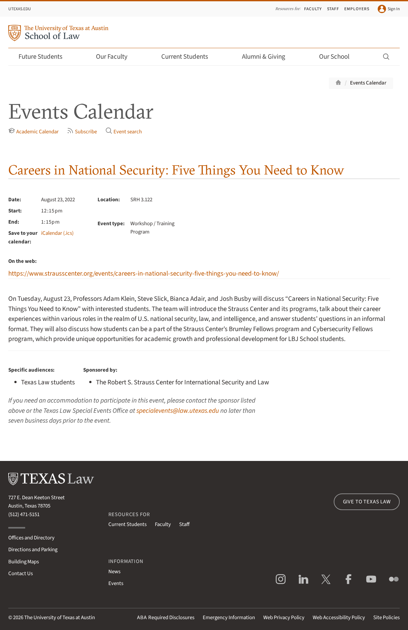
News (114, 571)
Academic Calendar (33, 131)
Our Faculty (116, 56)
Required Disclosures (165, 617)
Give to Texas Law (367, 502)
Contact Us (20, 573)
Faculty (313, 9)
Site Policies (386, 617)
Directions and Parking (32, 549)
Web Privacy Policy (283, 617)
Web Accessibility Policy (339, 617)
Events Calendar (368, 83)
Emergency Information (229, 617)
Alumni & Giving (268, 56)
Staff (333, 9)
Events (115, 583)
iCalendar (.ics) (57, 233)
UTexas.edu (19, 9)
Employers (356, 9)
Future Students (44, 56)
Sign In (389, 9)
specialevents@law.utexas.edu (177, 410)
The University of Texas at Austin (59, 617)
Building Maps (23, 562)
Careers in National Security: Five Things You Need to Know (176, 170)
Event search (124, 131)
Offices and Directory (31, 538)
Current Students (189, 56)
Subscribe (82, 131)
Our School (338, 56)
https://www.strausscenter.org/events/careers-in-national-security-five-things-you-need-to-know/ (143, 273)
